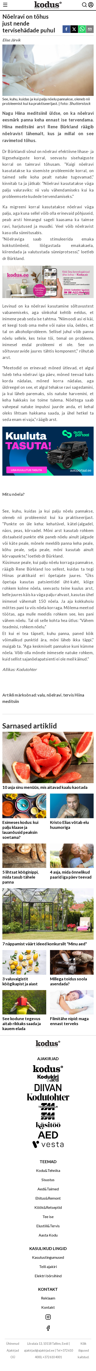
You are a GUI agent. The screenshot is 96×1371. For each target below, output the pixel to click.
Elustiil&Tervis (48, 1226)
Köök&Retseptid (48, 1207)
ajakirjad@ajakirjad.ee (39, 1350)
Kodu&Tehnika (48, 1170)
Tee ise (48, 1216)
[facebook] (66, 29)
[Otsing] (84, 5)
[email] (90, 29)
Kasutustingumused (48, 1257)
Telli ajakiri (48, 1266)
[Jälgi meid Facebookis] (48, 1328)
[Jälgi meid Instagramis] (48, 1317)
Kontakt (48, 1307)
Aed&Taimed (48, 1189)
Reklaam (48, 1298)
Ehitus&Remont (48, 1198)
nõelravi (54, 694)
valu (41, 694)
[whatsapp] (82, 29)
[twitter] (74, 29)
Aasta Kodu (48, 1235)
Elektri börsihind (48, 1275)
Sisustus (48, 1179)
